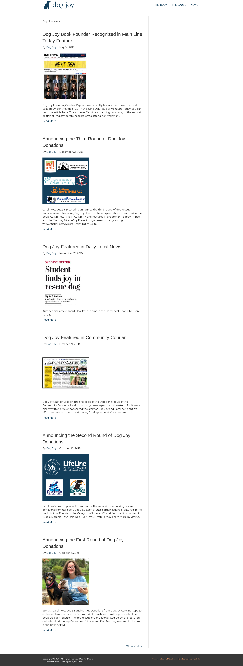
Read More (49, 121)
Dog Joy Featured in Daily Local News (81, 246)
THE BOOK (161, 5)
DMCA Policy (172, 659)
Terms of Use (195, 659)
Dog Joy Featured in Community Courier (84, 337)
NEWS (194, 5)
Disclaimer (183, 659)
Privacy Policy (158, 659)
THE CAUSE (179, 5)
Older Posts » (134, 646)
